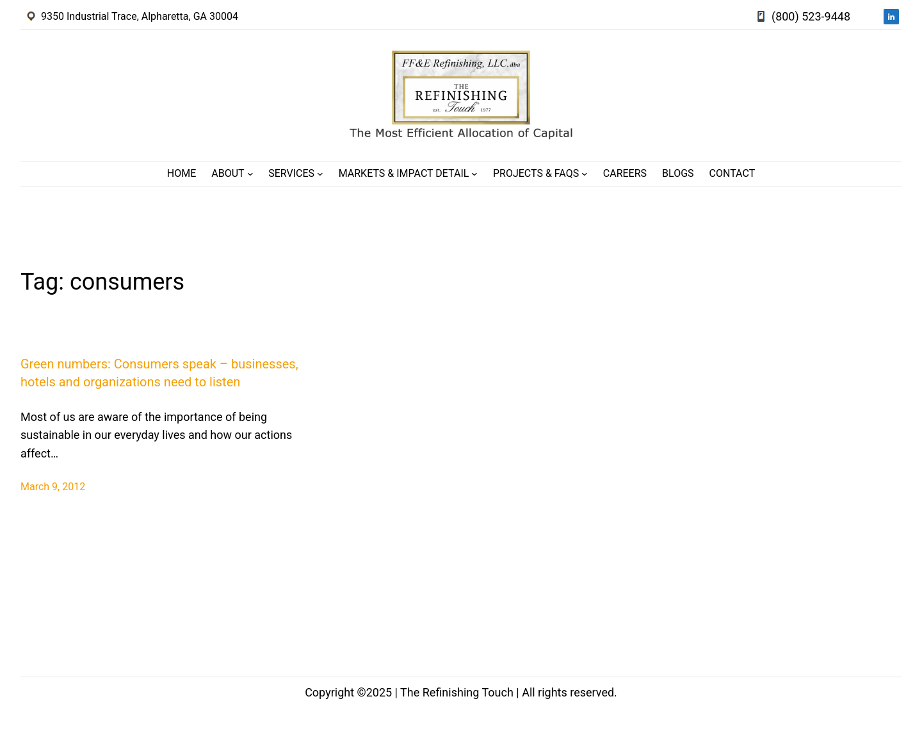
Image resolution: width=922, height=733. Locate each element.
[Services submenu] (320, 173)
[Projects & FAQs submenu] (584, 173)
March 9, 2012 (52, 487)
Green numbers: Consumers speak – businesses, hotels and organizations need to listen (159, 373)
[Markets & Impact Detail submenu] (474, 173)
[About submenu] (250, 173)
